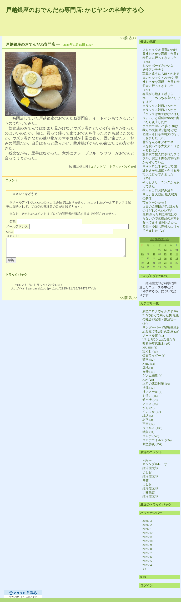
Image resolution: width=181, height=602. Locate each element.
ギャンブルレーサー (156, 464)
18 (177, 258)
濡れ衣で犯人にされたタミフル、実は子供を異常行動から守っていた (161, 158)
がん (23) (148, 408)
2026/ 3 (147, 520)
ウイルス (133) (152, 428)
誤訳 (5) (147, 416)
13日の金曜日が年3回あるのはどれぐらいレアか (160, 208)
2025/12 (147, 533)
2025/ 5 (147, 561)
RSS (143, 577)
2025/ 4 (147, 565)
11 (177, 254)
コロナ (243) (150, 436)
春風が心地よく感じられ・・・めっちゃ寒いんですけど (161, 98)
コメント (11, 180)
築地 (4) (147, 367)
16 (165, 258)
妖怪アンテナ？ (153, 69)
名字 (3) (147, 420)
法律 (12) (148, 387)
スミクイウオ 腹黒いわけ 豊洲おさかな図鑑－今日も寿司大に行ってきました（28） (161, 56)
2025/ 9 (147, 545)
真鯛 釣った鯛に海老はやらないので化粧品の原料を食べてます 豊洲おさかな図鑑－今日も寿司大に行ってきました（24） (161, 222)
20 (148, 263)
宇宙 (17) (148, 424)
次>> (133, 38)
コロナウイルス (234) (156, 440)
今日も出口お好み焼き (157, 190)
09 (165, 254)
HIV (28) (148, 379)
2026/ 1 (147, 529)
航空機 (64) (150, 400)
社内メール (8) (152, 391)
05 (142, 254)
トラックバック (16, 274)
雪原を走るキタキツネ (157, 142)
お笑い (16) (150, 396)
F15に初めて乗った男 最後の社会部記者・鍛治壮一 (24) (160, 319)
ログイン (146, 585)
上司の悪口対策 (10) (156, 383)
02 (165, 250)
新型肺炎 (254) (152, 444)
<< (152, 239)
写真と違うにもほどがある (161, 73)
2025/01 (160, 239)
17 (171, 258)
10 (171, 254)
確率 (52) (148, 359)
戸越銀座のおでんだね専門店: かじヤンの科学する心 (75, 10)
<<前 (124, 38)
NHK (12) (148, 363)
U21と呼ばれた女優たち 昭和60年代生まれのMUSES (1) (160, 343)
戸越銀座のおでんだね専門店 (30, 44)
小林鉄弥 (148, 492)
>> (167, 239)
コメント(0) (98, 166)
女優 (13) (148, 371)
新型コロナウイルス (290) (160, 311)
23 (165, 263)
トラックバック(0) (122, 166)
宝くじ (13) (150, 351)
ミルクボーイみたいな (157, 65)
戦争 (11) (148, 432)
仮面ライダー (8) (153, 355)
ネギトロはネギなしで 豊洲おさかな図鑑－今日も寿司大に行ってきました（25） (161, 172)
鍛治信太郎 (150, 468)
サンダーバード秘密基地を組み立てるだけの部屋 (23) (161, 329)
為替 (145, 480)
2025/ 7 (147, 553)
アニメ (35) (150, 404)
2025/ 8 (147, 549)
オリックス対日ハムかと (159, 106)
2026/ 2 (147, 525)
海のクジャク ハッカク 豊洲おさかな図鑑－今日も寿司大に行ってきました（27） (161, 84)
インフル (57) (151, 411)
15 (159, 258)
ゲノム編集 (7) (152, 375)
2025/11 (147, 537)
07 (154, 254)
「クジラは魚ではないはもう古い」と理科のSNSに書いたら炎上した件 (161, 118)
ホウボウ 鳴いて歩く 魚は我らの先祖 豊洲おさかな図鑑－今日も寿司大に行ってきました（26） (161, 132)
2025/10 (147, 541)
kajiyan (146, 460)
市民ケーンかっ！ (154, 202)
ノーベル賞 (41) (153, 335)
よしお (147, 472)
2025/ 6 (147, 557)
